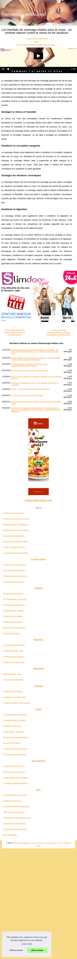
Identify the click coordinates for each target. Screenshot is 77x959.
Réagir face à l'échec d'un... (14, 662)
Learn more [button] (26, 944)
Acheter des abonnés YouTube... (16, 519)
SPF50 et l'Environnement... (14, 605)
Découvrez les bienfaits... (13, 616)
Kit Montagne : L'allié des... (14, 732)
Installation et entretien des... (15, 697)
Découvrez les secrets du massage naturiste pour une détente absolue (36, 377)
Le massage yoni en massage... (16, 553)
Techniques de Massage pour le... (17, 818)
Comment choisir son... (12, 726)
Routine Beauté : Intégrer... (14, 610)
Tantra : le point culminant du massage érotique (30, 389)
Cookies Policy (51, 843)
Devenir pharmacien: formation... (16, 530)
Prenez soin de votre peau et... (15, 576)
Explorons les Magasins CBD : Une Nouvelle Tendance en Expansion (35, 384)
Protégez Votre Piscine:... (13, 691)
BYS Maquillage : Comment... (15, 599)
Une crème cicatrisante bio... (15, 570)
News (36, 41)
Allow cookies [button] (37, 950)
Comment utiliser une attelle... (15, 714)
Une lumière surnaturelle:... (14, 680)
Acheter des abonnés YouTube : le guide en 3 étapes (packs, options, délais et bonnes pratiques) (36, 359)
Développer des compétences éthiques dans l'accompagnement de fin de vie (29, 365)
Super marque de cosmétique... (16, 777)
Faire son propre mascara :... (15, 772)
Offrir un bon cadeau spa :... (14, 812)
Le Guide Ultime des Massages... (16, 806)
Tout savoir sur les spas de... (15, 823)
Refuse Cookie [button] (16, 950)
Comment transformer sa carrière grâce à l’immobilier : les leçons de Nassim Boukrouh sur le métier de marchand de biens (35, 351)
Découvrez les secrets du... (14, 536)
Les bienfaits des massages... (15, 829)
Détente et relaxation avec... (14, 628)
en (40, 846)
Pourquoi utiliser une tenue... (15, 720)
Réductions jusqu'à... (11, 633)
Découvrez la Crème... (12, 743)
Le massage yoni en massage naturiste (27, 395)
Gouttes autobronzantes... (14, 593)
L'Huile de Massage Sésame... (15, 749)
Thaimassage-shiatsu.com (21, 843)
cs (37, 846)
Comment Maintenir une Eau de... (17, 703)
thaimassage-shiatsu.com (37, 38)
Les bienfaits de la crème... (14, 582)
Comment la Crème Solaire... (15, 565)
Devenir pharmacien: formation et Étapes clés (29, 370)
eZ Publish (67, 843)
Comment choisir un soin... (14, 766)
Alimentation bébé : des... (13, 651)
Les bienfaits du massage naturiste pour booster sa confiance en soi (36, 402)
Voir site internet (38, 843)
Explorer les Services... (12, 801)
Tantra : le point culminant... (14, 547)
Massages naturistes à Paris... (15, 795)
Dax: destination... (10, 835)
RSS (59, 843)
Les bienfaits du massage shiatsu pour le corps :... (36, 45)
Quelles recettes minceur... (14, 656)
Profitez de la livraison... (13, 622)
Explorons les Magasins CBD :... (16, 541)
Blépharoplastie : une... (12, 674)
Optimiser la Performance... (14, 645)
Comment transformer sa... (14, 513)
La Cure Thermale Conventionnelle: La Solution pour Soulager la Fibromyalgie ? (58, 333)
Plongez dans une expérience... (16, 737)
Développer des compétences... (16, 524)
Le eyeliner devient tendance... (15, 783)
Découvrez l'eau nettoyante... (15, 754)
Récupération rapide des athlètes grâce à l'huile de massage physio (14, 332)
